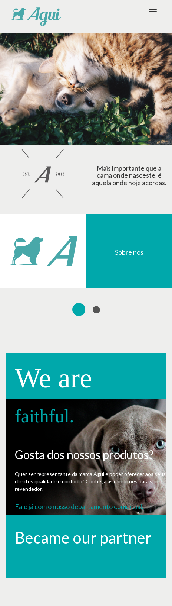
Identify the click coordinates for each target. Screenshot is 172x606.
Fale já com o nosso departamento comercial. (79, 506)
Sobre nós (129, 252)
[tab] (78, 309)
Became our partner (83, 537)
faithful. (44, 416)
